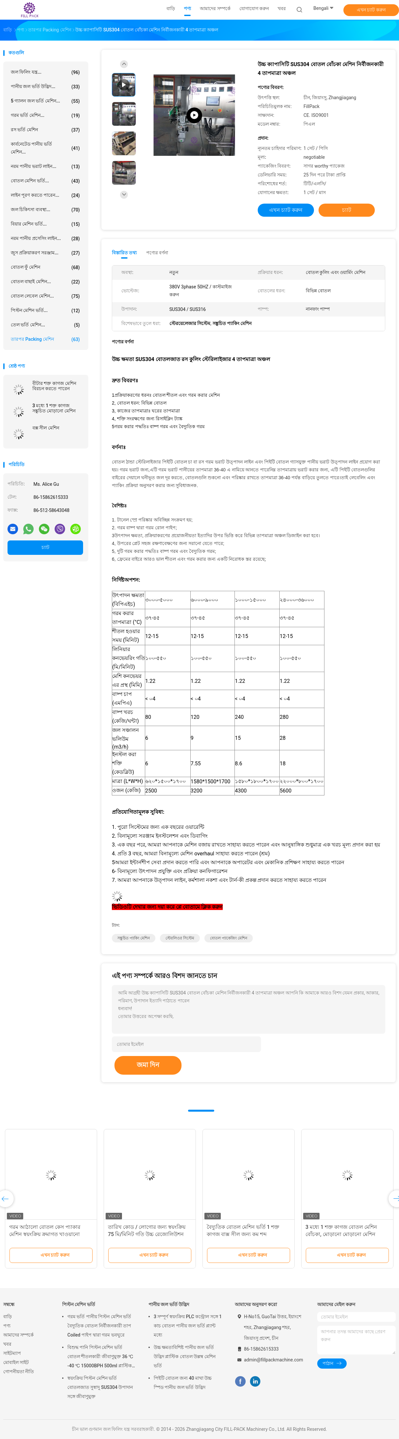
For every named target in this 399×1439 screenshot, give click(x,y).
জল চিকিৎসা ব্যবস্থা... (45, 210)
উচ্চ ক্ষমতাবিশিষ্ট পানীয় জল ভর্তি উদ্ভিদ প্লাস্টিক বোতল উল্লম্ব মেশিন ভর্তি (185, 1356)
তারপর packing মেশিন (45, 339)
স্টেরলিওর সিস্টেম (179, 938)
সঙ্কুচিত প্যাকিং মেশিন (133, 938)
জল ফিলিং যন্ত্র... (45, 72)
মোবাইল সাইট (16, 1362)
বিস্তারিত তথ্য (124, 252)
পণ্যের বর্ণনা (157, 252)
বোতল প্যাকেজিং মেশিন (228, 938)
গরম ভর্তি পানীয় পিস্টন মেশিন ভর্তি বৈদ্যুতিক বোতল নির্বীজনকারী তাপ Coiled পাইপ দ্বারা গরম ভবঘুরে (99, 1326)
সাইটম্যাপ (12, 1353)
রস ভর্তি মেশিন (45, 130)
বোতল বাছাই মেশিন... (45, 282)
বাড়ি (7, 1316)
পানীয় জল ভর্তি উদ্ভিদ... (45, 86)
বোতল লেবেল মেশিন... (45, 296)
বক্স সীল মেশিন (45, 427)
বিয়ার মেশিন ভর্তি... (45, 224)
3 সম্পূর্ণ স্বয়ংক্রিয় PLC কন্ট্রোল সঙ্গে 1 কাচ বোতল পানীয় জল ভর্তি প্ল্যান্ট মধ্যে (188, 1326)
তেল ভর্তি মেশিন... (45, 325)
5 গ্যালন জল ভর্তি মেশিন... (45, 101)
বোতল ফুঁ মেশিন (45, 267)
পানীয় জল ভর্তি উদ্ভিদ (168, 1304)
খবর (7, 1344)
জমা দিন (148, 1065)
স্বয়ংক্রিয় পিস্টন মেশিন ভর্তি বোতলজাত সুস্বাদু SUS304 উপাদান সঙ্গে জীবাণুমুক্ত (100, 1387)
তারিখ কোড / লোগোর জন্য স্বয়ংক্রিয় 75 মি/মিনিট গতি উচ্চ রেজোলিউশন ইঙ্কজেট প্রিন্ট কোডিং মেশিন (146, 1234)
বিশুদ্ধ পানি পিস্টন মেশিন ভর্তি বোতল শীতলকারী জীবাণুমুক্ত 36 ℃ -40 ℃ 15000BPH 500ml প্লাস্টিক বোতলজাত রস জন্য (100, 1357)
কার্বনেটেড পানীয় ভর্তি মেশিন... (45, 148)
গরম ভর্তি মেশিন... (45, 115)
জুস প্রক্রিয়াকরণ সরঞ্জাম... (45, 253)
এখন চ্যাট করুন (371, 9)
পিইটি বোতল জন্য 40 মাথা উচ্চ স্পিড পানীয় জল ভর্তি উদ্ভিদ (183, 1382)
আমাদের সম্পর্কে (18, 1335)
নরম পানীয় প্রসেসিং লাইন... (45, 238)
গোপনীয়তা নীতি (18, 1371)
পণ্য (6, 1325)
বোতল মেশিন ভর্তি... (45, 181)
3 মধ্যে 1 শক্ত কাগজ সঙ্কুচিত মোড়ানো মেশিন (54, 408)
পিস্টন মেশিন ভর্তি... (45, 310)
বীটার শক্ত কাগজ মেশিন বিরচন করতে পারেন (54, 386)
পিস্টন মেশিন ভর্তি (78, 1304)
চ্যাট (45, 547)
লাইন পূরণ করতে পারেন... (45, 195)
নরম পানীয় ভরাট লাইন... (45, 166)
